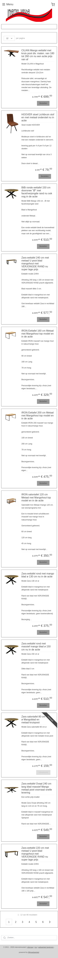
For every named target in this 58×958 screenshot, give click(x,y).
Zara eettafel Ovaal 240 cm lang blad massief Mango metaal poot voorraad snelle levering (36, 788)
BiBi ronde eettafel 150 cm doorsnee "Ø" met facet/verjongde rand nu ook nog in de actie (36, 192)
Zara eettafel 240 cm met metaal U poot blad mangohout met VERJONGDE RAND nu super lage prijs (35, 263)
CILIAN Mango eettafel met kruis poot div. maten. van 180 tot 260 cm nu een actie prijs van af (37, 55)
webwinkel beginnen (46, 947)
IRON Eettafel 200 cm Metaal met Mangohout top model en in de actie (37, 415)
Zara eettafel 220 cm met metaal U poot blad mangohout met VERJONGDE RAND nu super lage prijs (35, 854)
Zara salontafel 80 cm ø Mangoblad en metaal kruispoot (33, 719)
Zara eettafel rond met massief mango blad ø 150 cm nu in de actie (36, 646)
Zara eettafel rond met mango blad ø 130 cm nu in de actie (37, 575)
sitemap (30, 947)
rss (36, 947)
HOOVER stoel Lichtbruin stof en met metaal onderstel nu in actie (37, 117)
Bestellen (43, 103)
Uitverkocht (43, 772)
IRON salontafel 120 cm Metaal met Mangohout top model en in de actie (36, 497)
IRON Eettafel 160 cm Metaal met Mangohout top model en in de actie (37, 333)
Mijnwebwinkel (33, 952)
